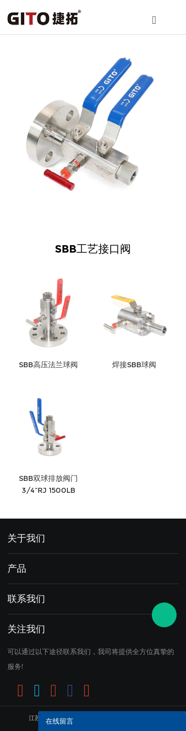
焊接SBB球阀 (134, 364)
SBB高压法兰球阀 (48, 364)
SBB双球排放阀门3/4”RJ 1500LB (48, 484)
